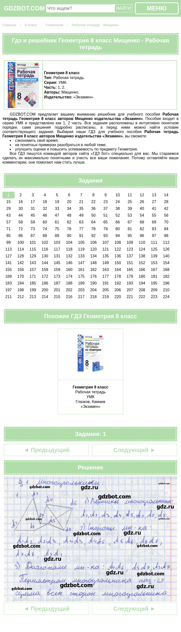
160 (69, 270)
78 (93, 229)
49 (81, 215)
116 (45, 249)
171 (33, 276)
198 (20, 290)
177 (105, 276)
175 (81, 276)
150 (118, 263)
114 (20, 249)
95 (130, 236)
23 (105, 202)
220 (118, 297)
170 (20, 276)
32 (45, 208)
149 (105, 263)
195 (154, 283)
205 (105, 290)
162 (93, 270)
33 (57, 208)
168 (166, 270)
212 (20, 297)
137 (130, 256)
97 (154, 236)
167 (154, 270)
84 (166, 229)
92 (93, 236)
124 (142, 249)
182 (166, 276)
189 (81, 283)
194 (142, 283)
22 (93, 202)
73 (33, 229)
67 (130, 222)
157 (33, 270)
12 (142, 195)
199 (33, 290)
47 (57, 215)
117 (57, 249)
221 (130, 297)
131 (57, 256)
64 (93, 222)
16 (20, 202)
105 (81, 242)
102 (45, 242)
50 (93, 215)
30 (20, 208)
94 (117, 236)
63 (81, 222)
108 (118, 242)
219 (105, 297)
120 (93, 249)
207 (130, 290)
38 (117, 208)
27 (154, 202)
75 (57, 229)
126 (166, 249)
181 (154, 276)
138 (142, 256)
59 (33, 222)
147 (81, 263)
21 (81, 202)
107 (105, 242)
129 (33, 256)
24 (117, 202)
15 (8, 202)
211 (8, 297)
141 (8, 263)
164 (118, 270)
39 (130, 208)
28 (166, 202)
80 (117, 229)
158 (45, 270)
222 (142, 297)
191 (105, 283)
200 (45, 290)
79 (105, 229)
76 (69, 229)
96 (142, 236)
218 (93, 297)
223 (154, 297)
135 (105, 256)
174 (69, 276)
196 (166, 283)
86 (20, 236)
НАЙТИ (123, 8)
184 (20, 283)
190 (93, 283)
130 (45, 256)
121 (105, 249)
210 (166, 290)
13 (154, 195)
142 (20, 263)
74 (45, 229)
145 (57, 263)
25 (130, 202)
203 (81, 290)
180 (142, 276)
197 (8, 290)
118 (69, 249)
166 (142, 270)
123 (130, 249)
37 (105, 208)
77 (81, 229)
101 (33, 242)
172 (45, 276)
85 (8, 236)
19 (57, 202)
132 (69, 256)
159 (57, 270)
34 (69, 208)
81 (130, 229)
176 (93, 276)
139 (154, 256)
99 (8, 242)
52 (117, 215)
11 (130, 195)
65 (105, 222)
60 (45, 222)
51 (105, 215)
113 (8, 249)
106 (93, 242)
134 (93, 256)
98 (166, 236)
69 (154, 222)
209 (154, 290)
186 (45, 283)
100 (20, 242)
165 (130, 270)
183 (8, 283)
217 (81, 297)
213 (33, 297)
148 (93, 263)
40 (142, 208)
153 (154, 263)
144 (45, 263)
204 (93, 290)
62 (69, 222)
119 (81, 249)
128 (20, 256)
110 (142, 242)
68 (142, 222)
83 (154, 229)
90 (69, 236)
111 (154, 242)
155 (8, 270)
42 (166, 208)
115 (33, 249)
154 (166, 263)
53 (130, 215)
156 (20, 270)
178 (118, 276)
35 (81, 208)
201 (57, 290)
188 (69, 283)
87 (33, 236)
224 (166, 297)
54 (142, 215)
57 (8, 222)
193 (130, 283)
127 (8, 256)
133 (81, 256)
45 (33, 215)
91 (81, 236)
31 (33, 208)
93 (105, 236)
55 (154, 215)
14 (166, 195)
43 (8, 215)
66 (117, 222)
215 (57, 297)
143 (33, 263)
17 (33, 202)
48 (69, 215)
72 (20, 229)
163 (105, 270)
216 (69, 297)
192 (118, 283)
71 (8, 229)
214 (45, 297)
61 (57, 222)
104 (69, 242)
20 (69, 202)
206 (118, 290)
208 (142, 290)
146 (69, 263)
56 (166, 215)
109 (130, 242)
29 (8, 208)
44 (20, 215)
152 (142, 263)
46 (45, 215)
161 (81, 270)
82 (142, 229)
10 (117, 195)
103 (57, 242)
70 (166, 222)
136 (118, 256)
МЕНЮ (156, 8)
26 (142, 202)
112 (166, 242)
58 (20, 222)
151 (130, 263)
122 (118, 249)
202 (69, 290)
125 (154, 249)
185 (33, 283)
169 (8, 276)
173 (57, 276)
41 (154, 208)
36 (93, 208)
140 (166, 256)
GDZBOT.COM (24, 8)
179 (130, 276)
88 (45, 236)
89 (57, 236)
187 (57, 283)
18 (45, 202)
